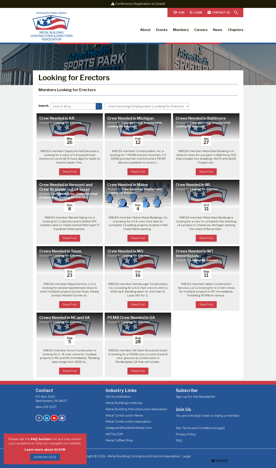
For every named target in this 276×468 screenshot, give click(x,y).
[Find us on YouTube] (54, 418)
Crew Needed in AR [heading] (56, 118)
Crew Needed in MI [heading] (193, 185)
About (145, 30)
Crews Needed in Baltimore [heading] (201, 118)
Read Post (70, 171)
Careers (201, 30)
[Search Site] (236, 12)
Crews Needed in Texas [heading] (60, 251)
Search (43, 105)
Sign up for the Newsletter (195, 396)
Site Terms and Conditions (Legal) (200, 428)
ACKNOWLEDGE (45, 457)
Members (181, 30)
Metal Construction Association (128, 421)
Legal (187, 456)
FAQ (179, 440)
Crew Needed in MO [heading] (125, 251)
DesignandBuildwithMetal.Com (129, 428)
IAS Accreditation (118, 396)
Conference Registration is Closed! (140, 4)
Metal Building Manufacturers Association (136, 409)
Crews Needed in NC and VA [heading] (64, 317)
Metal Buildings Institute (124, 403)
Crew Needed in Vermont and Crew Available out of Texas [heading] (65, 187)
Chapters (235, 30)
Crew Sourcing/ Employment (141, 122)
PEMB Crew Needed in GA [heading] (131, 317)
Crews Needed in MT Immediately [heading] (194, 253)
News (217, 30)
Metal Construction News (124, 415)
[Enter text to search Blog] (73, 106)
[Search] (99, 106)
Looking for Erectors (67, 122)
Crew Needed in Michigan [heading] (130, 118)
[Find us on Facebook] (39, 418)
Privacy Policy (186, 434)
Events (161, 30)
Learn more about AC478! (45, 449)
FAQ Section (41, 439)
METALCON (114, 434)
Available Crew (64, 193)
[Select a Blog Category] (147, 106)
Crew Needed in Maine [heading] (127, 185)
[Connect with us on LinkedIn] (46, 418)
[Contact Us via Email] (62, 418)
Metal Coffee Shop (119, 440)
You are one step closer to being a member (207, 415)
